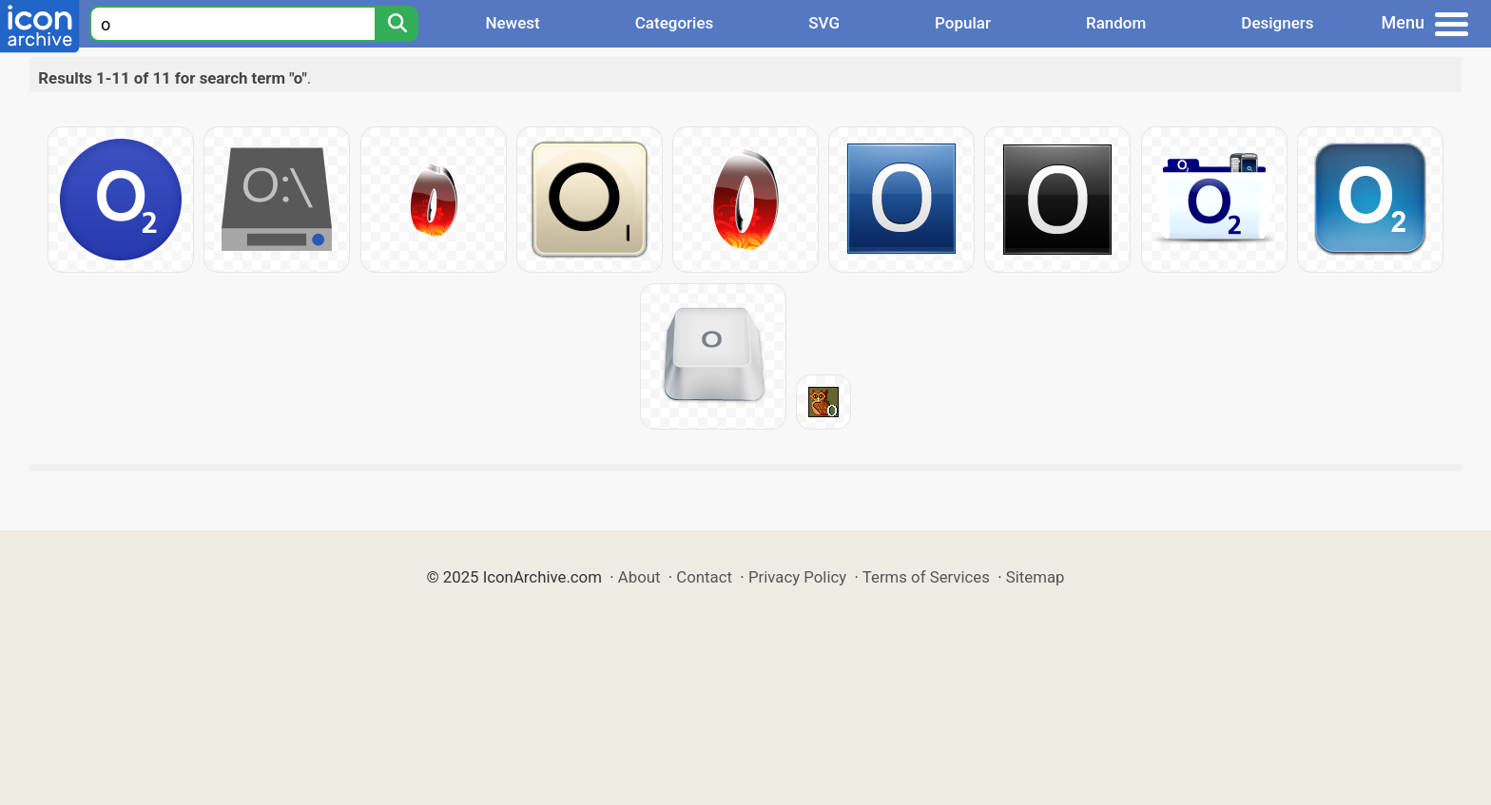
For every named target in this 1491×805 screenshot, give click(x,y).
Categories (674, 22)
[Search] (396, 24)
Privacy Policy (797, 576)
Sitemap (1035, 576)
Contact (704, 576)
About (639, 576)
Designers (1277, 22)
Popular (963, 22)
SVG (824, 22)
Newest (512, 22)
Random (1116, 22)
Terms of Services (926, 576)
